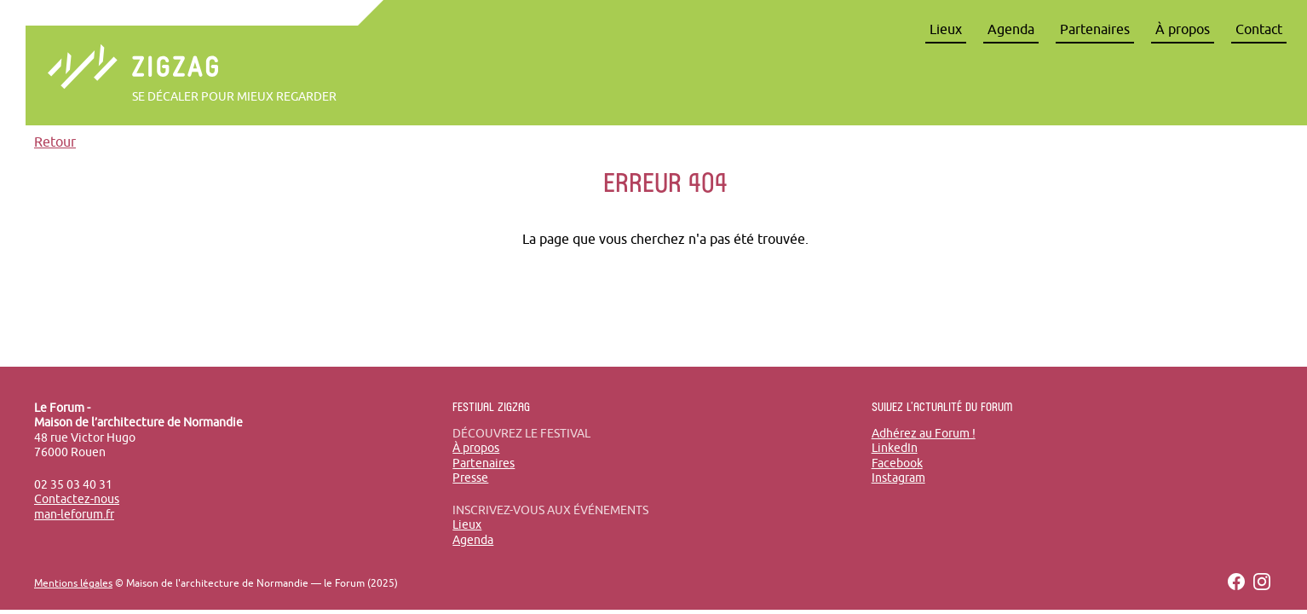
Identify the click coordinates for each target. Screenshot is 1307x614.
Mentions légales (73, 582)
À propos (1182, 29)
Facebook (897, 463)
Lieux (946, 29)
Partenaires (1095, 29)
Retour (55, 141)
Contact (1258, 29)
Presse (470, 477)
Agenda (1010, 29)
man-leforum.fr (74, 514)
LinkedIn (895, 448)
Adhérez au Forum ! (924, 433)
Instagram (898, 477)
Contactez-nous (76, 499)
